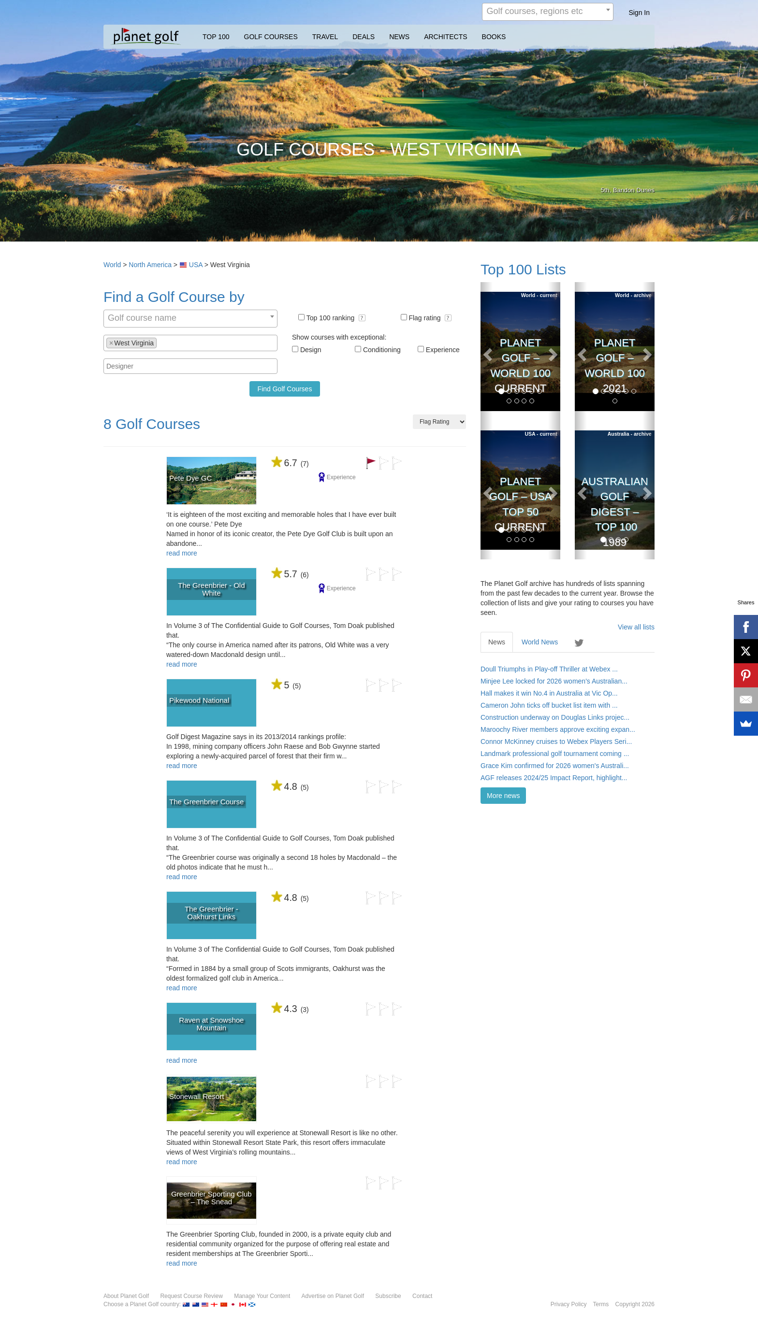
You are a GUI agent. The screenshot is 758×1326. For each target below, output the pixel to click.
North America (150, 265)
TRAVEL (325, 37)
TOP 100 (216, 37)
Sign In (639, 12)
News (496, 642)
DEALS (363, 37)
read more (181, 553)
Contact (422, 1296)
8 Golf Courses (151, 424)
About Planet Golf (126, 1296)
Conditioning (382, 350)
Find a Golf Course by (174, 297)
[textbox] (161, 342)
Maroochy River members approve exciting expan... (558, 729)
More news (503, 795)
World (112, 265)
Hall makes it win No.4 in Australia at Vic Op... (549, 693)
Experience (443, 350)
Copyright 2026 (635, 1304)
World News (540, 642)
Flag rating (430, 318)
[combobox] (547, 12)
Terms (601, 1304)
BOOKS (494, 37)
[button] (362, 317)
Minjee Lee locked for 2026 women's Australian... (554, 681)
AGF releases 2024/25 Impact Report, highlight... (554, 778)
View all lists (636, 627)
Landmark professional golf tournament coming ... (555, 753)
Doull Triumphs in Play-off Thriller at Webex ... (549, 669)
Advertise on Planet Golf (333, 1296)
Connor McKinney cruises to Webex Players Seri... (556, 741)
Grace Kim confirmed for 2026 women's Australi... (555, 766)
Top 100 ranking (336, 318)
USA (196, 265)
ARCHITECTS (445, 37)
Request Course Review (191, 1296)
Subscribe (388, 1296)
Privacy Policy (569, 1304)
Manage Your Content (262, 1296)
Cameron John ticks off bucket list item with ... (549, 705)
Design (310, 350)
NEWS (399, 37)
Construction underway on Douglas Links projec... (555, 717)
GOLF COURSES (271, 37)
